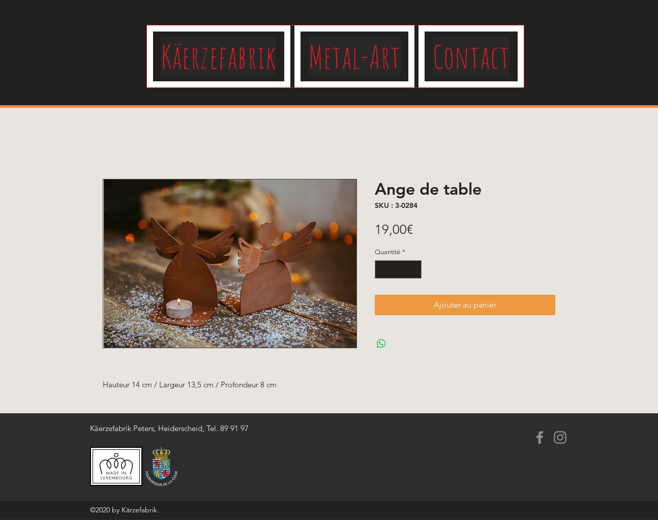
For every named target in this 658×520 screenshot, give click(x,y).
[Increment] (414, 269)
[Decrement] (382, 269)
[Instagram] (560, 437)
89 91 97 (234, 428)
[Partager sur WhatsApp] (381, 344)
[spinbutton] (398, 269)
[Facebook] (539, 437)
